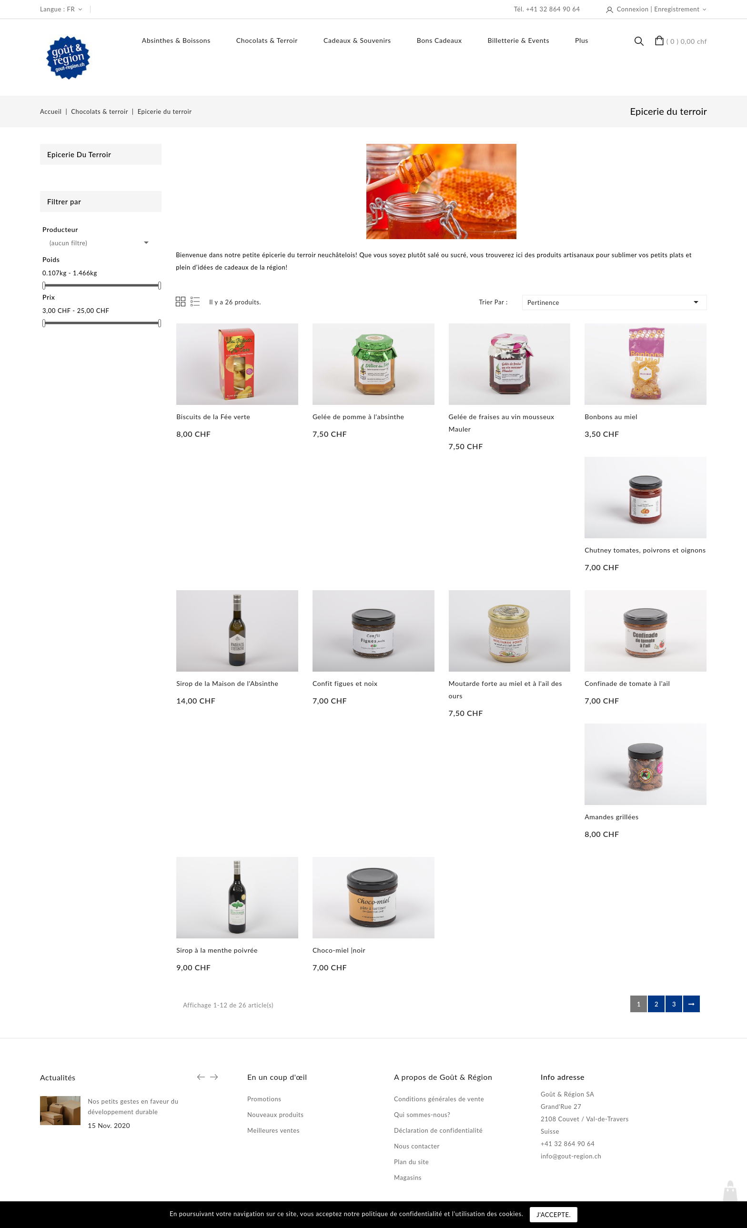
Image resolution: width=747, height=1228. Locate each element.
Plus (581, 40)
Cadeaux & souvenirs (357, 40)
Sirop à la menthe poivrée (217, 950)
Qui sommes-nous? (422, 1114)
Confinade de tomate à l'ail (627, 683)
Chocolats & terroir (267, 40)
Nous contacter (417, 1146)
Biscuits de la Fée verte (213, 417)
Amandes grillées (611, 817)
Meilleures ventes (273, 1130)
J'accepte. (553, 1214)
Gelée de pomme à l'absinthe (358, 417)
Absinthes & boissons (176, 40)
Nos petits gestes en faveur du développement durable (133, 1106)
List (196, 302)
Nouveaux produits (275, 1114)
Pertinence (614, 302)
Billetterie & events (519, 40)
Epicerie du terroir (79, 154)
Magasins (408, 1177)
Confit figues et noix (345, 683)
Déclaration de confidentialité (438, 1130)
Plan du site (411, 1162)
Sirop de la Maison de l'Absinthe (227, 683)
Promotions (264, 1099)
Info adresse (563, 1076)
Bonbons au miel (611, 417)
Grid (180, 301)
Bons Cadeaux (439, 40)
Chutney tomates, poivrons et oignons (645, 550)
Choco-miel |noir (339, 950)
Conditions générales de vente (439, 1099)
